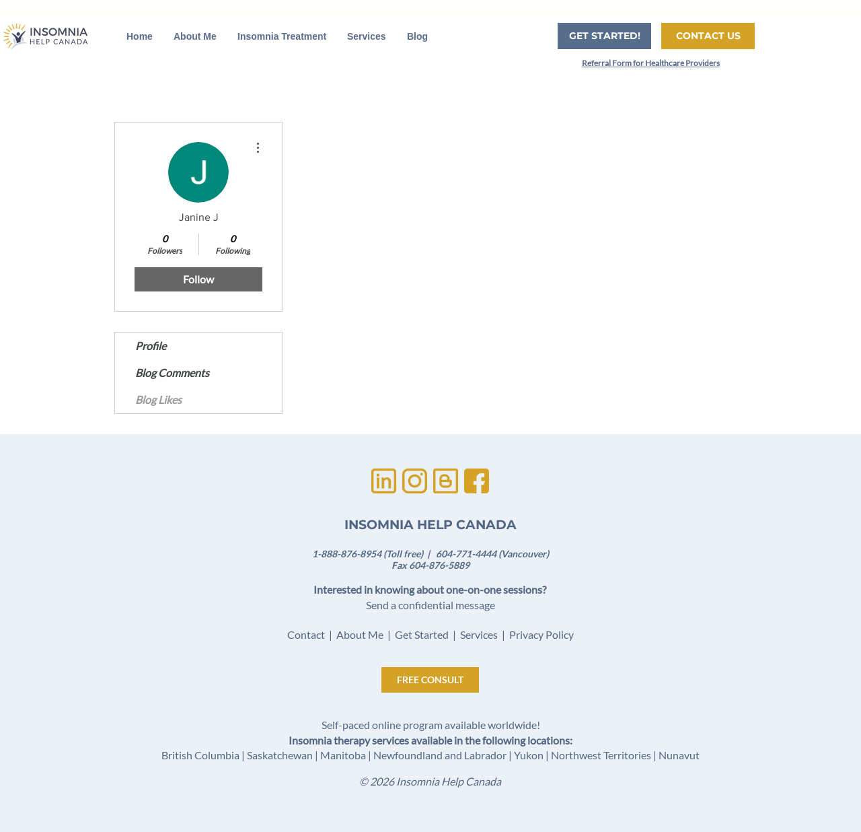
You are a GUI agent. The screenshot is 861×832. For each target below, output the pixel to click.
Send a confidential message (430, 604)
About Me (359, 634)
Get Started (422, 634)
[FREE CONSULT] (430, 680)
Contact (306, 634)
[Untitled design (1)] (383, 481)
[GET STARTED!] (604, 36)
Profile (150, 345)
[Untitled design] (476, 481)
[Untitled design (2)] (445, 481)
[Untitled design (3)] (414, 481)
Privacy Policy (541, 634)
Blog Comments (172, 372)
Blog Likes (158, 399)
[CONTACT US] (708, 36)
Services (479, 634)
